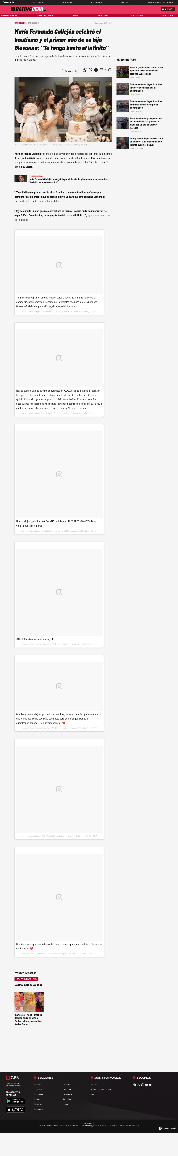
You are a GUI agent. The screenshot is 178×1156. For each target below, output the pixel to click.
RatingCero (33, 23)
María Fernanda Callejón (26, 979)
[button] (109, 70)
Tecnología (67, 1094)
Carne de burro (96, 2)
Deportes (38, 1104)
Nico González (103, 15)
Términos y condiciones (101, 1089)
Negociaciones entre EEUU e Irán (160, 2)
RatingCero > (20, 23)
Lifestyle (66, 1084)
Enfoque (38, 1099)
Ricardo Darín (167, 15)
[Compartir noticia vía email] (101, 70)
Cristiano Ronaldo (136, 15)
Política (37, 1084)
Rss (92, 1094)
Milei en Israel (66, 2)
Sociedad (38, 1089)
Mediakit (94, 1084)
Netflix (76, 15)
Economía (38, 1094)
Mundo (65, 1104)
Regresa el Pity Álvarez (44, 15)
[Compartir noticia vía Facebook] (96, 70)
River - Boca (124, 2)
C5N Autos (67, 1089)
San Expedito (38, 2)
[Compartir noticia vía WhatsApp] (85, 70)
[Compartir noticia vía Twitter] (90, 70)
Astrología (38, 1109)
